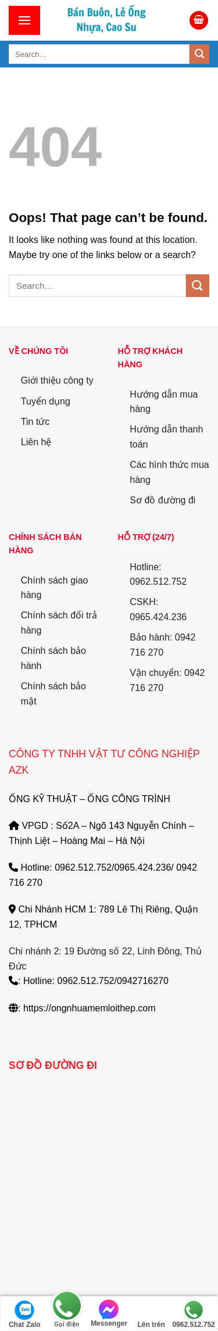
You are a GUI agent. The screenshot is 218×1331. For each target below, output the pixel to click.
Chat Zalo (25, 1314)
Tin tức (35, 422)
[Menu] (24, 20)
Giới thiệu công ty (57, 380)
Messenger (109, 1314)
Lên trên (151, 1314)
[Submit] (199, 54)
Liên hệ (36, 442)
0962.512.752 (193, 1314)
